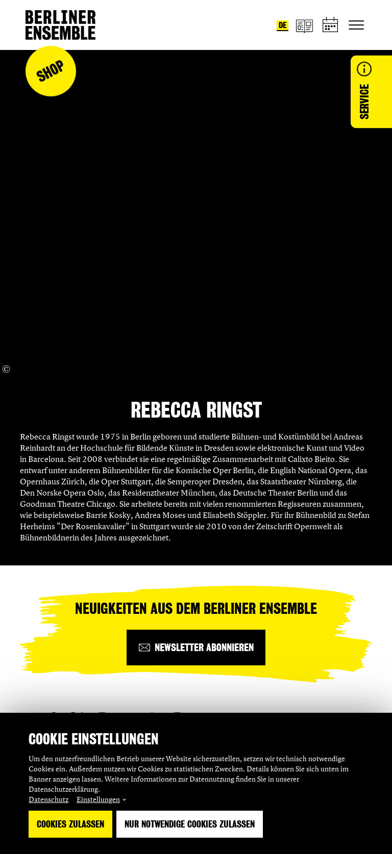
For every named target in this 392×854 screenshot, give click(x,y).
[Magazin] (304, 25)
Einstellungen (98, 799)
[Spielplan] (330, 25)
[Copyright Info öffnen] (6, 369)
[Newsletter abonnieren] (196, 647)
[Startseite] (60, 25)
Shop (50, 71)
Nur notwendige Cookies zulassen (190, 824)
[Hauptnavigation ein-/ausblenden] (356, 25)
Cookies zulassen (70, 824)
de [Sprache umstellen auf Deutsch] (282, 25)
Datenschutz (48, 799)
